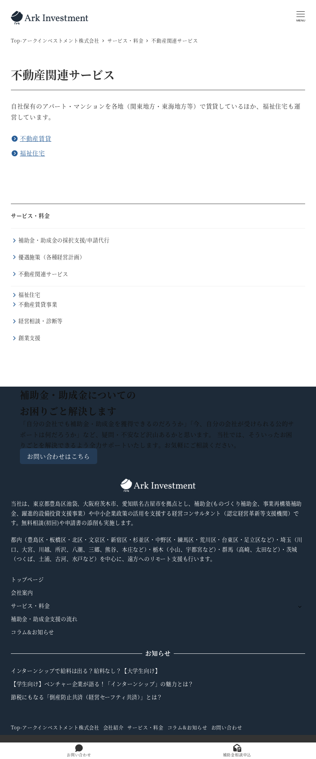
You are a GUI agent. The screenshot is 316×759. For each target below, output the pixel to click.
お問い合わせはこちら (58, 456)
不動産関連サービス (43, 274)
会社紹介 (113, 727)
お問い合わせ (226, 727)
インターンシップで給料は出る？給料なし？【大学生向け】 (86, 670)
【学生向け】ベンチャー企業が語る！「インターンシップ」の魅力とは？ (102, 684)
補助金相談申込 (237, 750)
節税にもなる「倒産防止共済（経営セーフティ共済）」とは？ (87, 697)
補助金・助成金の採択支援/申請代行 (64, 240)
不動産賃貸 (35, 138)
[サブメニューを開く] (299, 606)
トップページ (27, 579)
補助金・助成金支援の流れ (44, 619)
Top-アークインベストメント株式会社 (55, 727)
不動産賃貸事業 (37, 304)
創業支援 (29, 338)
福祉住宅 (32, 153)
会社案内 (22, 592)
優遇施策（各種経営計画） (51, 257)
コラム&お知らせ (32, 632)
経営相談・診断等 (40, 321)
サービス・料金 (30, 215)
